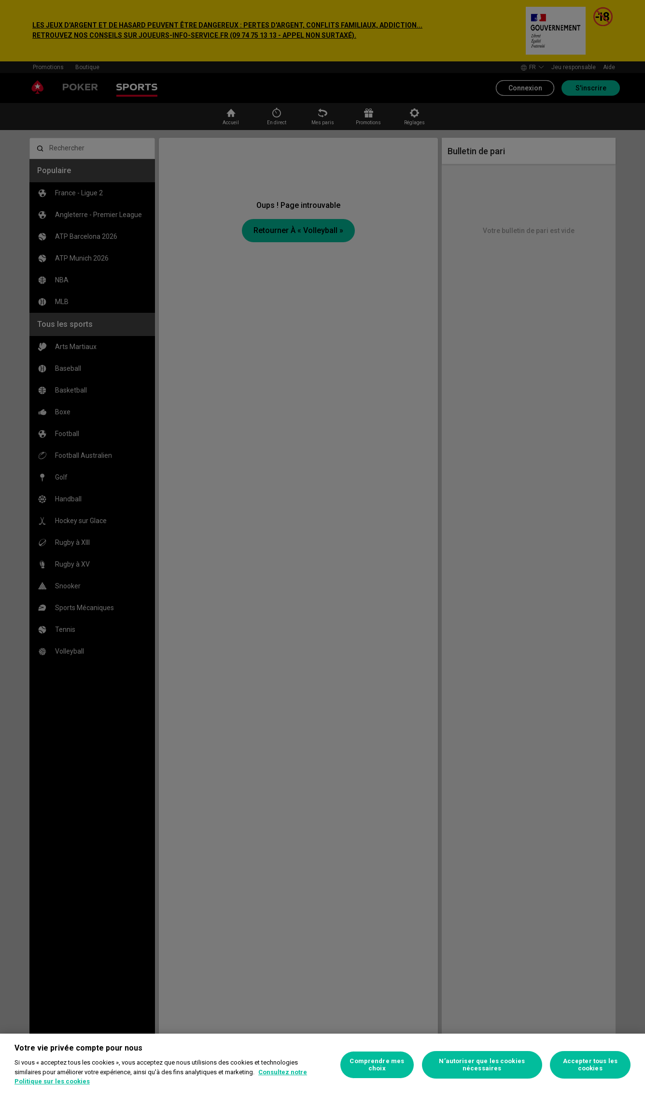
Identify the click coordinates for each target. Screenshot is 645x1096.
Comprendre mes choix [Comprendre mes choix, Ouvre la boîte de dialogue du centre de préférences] (377, 1064)
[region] (322, 1065)
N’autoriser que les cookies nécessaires (482, 1064)
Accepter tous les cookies (590, 1064)
